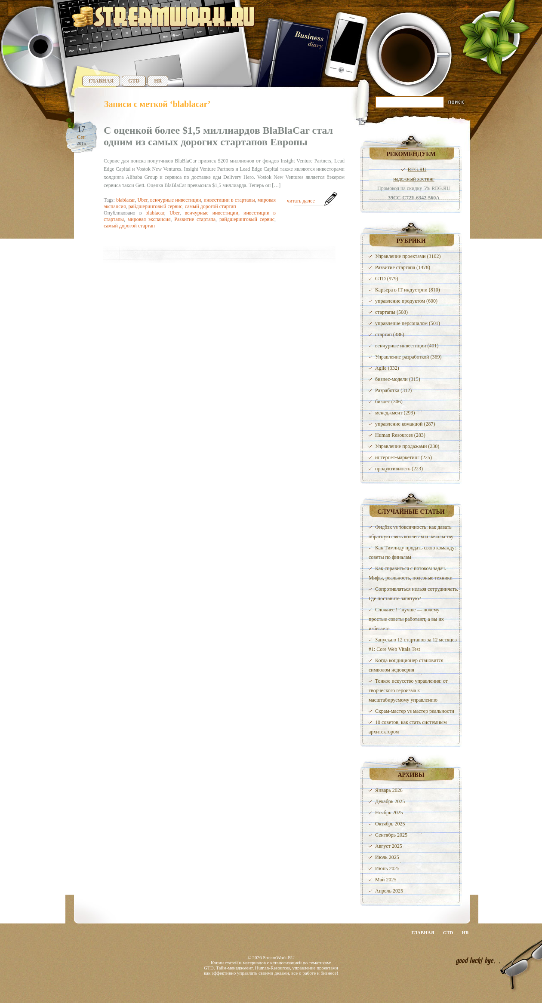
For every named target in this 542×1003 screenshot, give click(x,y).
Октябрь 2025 (390, 824)
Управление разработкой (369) (408, 357)
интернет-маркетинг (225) (403, 457)
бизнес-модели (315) (397, 379)
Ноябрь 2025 (389, 813)
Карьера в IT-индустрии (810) (407, 290)
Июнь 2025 (387, 868)
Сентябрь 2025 (391, 835)
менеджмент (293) (395, 413)
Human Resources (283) (400, 435)
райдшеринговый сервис (155, 206)
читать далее (301, 201)
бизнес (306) (389, 402)
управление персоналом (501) (407, 323)
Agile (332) (387, 368)
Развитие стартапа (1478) (402, 267)
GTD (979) (386, 279)
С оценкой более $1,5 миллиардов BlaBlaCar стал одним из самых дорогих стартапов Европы (218, 136)
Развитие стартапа (195, 219)
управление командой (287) (405, 424)
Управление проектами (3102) (407, 256)
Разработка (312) (393, 390)
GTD (133, 81)
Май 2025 (385, 880)
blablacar (125, 200)
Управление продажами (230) (407, 446)
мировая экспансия (149, 219)
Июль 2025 (387, 857)
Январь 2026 (389, 790)
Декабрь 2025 (390, 801)
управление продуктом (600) (406, 301)
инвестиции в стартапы (229, 200)
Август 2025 (388, 846)
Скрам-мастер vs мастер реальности (414, 711)
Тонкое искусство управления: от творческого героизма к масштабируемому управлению (408, 690)
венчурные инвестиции (175, 200)
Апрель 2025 (389, 891)
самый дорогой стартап (210, 206)
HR (158, 81)
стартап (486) (389, 334)
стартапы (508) (391, 312)
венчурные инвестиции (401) (407, 346)
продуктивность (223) (399, 469)
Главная (101, 81)
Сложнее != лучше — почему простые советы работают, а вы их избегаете (406, 619)
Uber (142, 200)
